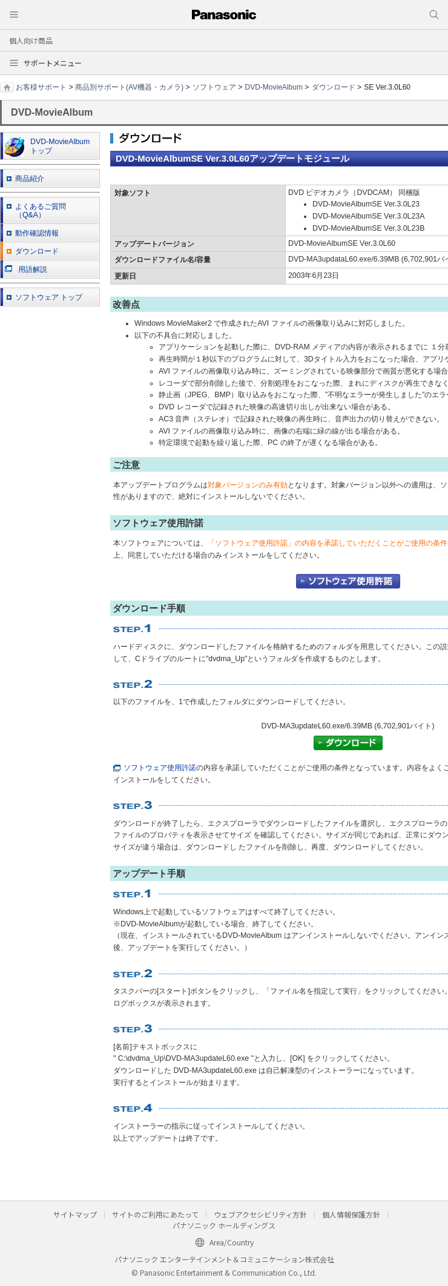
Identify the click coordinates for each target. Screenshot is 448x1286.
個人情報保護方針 (351, 1214)
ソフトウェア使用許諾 (154, 767)
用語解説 (26, 269)
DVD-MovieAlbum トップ (47, 147)
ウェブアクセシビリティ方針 (260, 1214)
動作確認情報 (37, 233)
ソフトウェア (214, 87)
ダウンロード (333, 87)
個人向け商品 (31, 40)
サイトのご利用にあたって (155, 1214)
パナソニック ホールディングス (224, 1225)
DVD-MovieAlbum (274, 87)
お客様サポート (41, 87)
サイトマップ (75, 1214)
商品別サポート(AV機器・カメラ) (129, 87)
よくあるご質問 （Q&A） (40, 211)
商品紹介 (29, 178)
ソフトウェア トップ (48, 297)
